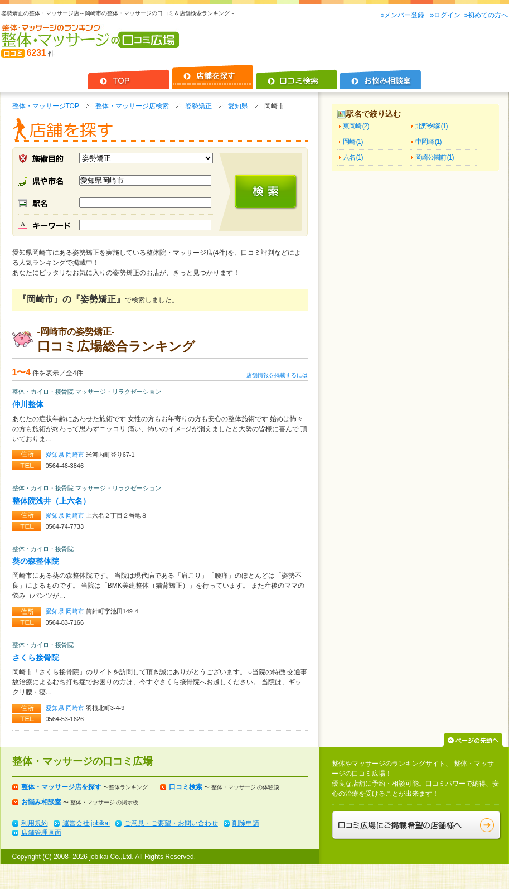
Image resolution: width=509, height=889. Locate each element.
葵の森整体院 (35, 561)
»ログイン (445, 15)
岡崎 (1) (353, 142)
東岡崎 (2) (356, 126)
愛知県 (238, 106)
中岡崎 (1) (428, 142)
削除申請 (245, 823)
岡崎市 (76, 454)
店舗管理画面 (41, 833)
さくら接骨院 (35, 657)
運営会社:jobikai (86, 823)
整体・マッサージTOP (45, 106)
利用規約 (34, 823)
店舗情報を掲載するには (277, 375)
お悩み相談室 (42, 802)
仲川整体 (27, 404)
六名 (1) (353, 157)
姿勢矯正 (198, 106)
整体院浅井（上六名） (51, 500)
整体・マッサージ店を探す (62, 787)
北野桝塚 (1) (431, 126)
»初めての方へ (486, 15)
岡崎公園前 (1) (434, 157)
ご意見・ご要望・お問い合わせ (171, 823)
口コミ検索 (186, 787)
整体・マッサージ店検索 (132, 106)
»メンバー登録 (403, 15)
